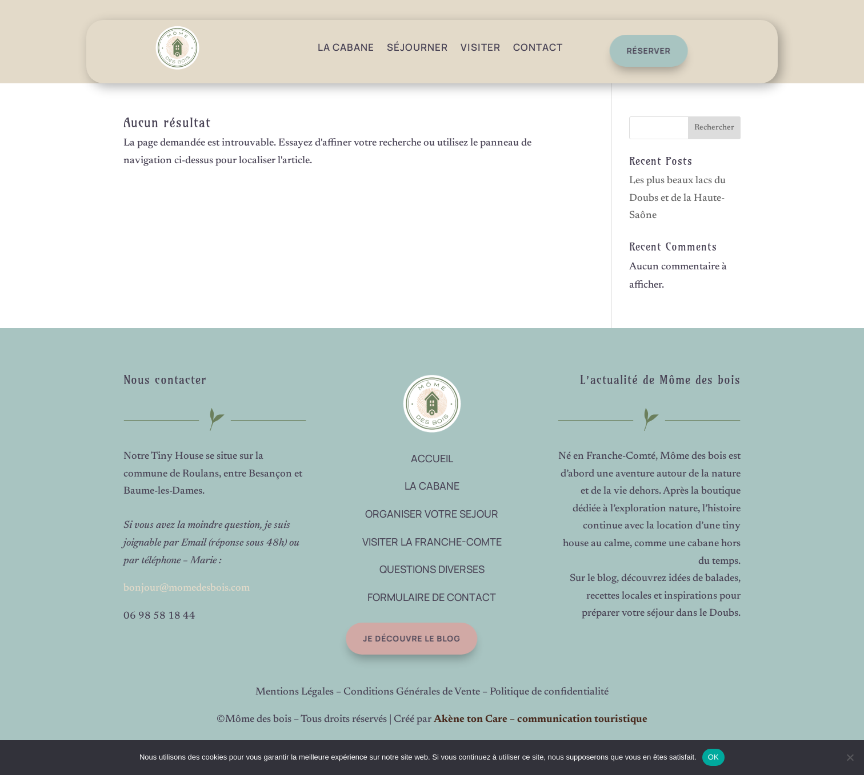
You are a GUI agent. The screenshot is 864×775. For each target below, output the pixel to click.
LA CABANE (432, 486)
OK (713, 757)
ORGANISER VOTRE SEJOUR (431, 513)
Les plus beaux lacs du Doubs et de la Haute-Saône (677, 198)
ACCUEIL (432, 458)
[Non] (849, 757)
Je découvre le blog (402, 638)
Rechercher (714, 128)
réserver (644, 50)
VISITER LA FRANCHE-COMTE (432, 541)
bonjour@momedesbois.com (186, 588)
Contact (538, 47)
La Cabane (346, 47)
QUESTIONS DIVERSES (432, 569)
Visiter (481, 47)
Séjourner (417, 47)
